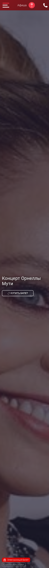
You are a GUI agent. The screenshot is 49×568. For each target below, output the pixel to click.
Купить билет (17, 293)
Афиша (22, 5)
